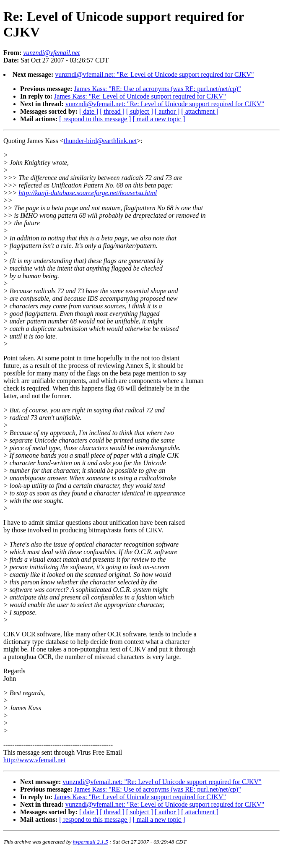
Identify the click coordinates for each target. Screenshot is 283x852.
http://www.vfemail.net (34, 759)
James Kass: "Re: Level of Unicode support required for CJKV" (140, 96)
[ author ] (167, 111)
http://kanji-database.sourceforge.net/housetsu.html (87, 192)
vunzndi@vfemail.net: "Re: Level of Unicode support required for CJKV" (154, 74)
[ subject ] (139, 111)
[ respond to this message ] (95, 118)
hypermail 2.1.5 (90, 842)
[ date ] (88, 111)
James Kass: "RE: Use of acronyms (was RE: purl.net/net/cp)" (157, 88)
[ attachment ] (199, 111)
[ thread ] (112, 111)
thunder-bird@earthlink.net (100, 140)
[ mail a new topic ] (158, 118)
